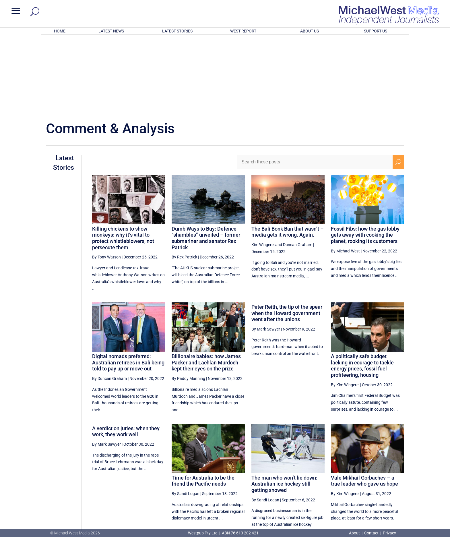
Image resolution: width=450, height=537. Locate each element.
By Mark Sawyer (265, 254)
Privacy (389, 533)
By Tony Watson (106, 181)
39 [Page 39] (356, 474)
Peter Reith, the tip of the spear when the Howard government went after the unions (286, 238)
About (355, 533)
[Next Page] (398, 474)
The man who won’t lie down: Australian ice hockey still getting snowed (284, 408)
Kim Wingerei (262, 169)
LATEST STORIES (177, 31)
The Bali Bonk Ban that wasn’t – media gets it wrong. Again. (287, 156)
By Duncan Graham (109, 303)
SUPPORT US (375, 31)
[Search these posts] (315, 87)
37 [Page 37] (327, 474)
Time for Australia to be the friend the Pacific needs (203, 405)
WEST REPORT (243, 31)
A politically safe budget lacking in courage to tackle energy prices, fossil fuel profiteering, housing (362, 290)
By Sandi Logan (185, 418)
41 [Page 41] (385, 474)
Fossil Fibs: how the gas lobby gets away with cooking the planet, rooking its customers (365, 159)
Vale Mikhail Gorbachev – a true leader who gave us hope (364, 405)
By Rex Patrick (184, 181)
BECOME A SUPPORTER (419, 496)
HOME (59, 31)
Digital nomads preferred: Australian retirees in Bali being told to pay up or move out (128, 287)
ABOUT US (309, 31)
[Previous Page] (314, 474)
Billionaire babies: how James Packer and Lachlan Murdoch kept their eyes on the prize (206, 287)
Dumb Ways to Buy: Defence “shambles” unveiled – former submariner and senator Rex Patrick (206, 162)
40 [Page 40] (370, 474)
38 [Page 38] (341, 474)
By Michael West (345, 175)
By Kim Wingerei (345, 309)
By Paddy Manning (188, 303)
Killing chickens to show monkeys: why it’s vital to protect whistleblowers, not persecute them (123, 162)
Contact (371, 533)
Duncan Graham (297, 169)
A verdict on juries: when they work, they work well (126, 356)
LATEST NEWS (111, 31)
